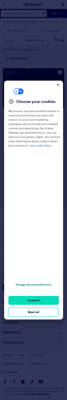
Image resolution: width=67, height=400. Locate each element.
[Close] (58, 85)
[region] (33, 200)
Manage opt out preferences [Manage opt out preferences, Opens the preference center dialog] (33, 284)
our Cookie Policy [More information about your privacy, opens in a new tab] (40, 145)
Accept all (33, 300)
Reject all (33, 312)
